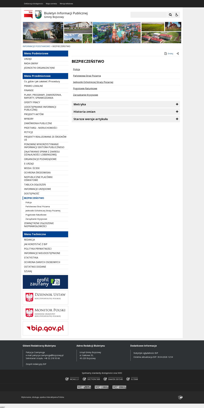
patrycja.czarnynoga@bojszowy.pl (47, 355)
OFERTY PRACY (32, 102)
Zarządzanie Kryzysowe (36, 219)
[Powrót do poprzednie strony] (178, 53)
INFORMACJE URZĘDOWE (37, 189)
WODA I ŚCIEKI (32, 168)
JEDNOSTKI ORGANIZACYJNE (39, 67)
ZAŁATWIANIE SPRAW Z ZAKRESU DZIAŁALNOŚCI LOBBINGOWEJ (42, 153)
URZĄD (28, 58)
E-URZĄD (29, 163)
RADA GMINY (31, 63)
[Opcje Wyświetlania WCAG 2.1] (177, 15)
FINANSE (29, 90)
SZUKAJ (28, 271)
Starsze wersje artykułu (91, 119)
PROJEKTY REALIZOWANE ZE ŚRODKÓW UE (45, 138)
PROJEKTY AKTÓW (34, 114)
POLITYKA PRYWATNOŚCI (38, 248)
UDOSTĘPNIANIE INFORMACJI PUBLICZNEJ (40, 108)
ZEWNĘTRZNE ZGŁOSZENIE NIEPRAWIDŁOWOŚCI (39, 225)
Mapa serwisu (51, 4)
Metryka (80, 104)
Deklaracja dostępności (33, 4)
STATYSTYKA (31, 257)
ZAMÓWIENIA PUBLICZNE (38, 123)
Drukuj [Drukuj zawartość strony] (168, 53)
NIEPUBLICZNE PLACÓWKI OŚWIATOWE (38, 179)
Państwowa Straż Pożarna (38, 206)
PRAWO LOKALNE (33, 85)
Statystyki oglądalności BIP (145, 353)
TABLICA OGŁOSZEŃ (35, 184)
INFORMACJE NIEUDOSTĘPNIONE (42, 253)
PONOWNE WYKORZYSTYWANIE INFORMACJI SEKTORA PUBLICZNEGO (44, 146)
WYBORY (28, 118)
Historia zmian (84, 112)
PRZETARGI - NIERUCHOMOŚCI (40, 127)
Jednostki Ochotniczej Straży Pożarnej (43, 210)
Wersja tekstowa (66, 4)
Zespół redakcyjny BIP (36, 364)
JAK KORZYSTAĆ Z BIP (35, 244)
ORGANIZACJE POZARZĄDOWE (40, 159)
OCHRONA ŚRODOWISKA (37, 172)
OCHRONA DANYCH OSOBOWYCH (42, 262)
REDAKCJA (29, 239)
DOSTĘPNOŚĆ (31, 193)
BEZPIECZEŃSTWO (34, 198)
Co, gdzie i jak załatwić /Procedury (42, 81)
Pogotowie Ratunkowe (36, 214)
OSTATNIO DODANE (35, 266)
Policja (29, 202)
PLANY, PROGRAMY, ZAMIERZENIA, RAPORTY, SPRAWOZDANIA (42, 96)
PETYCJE (28, 132)
